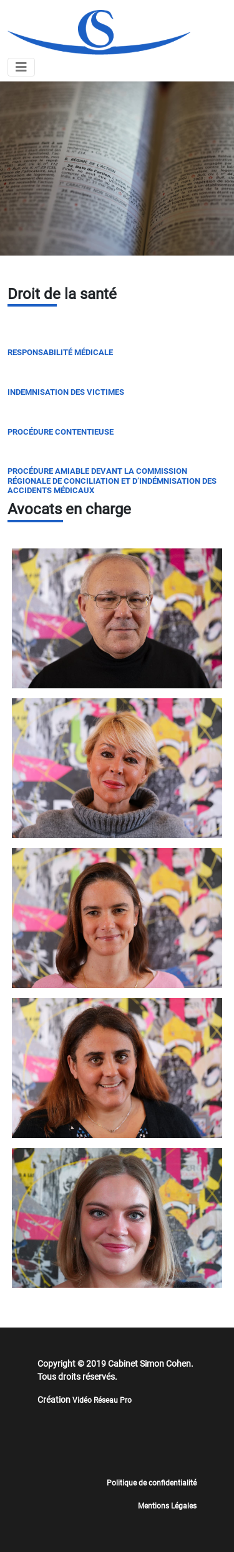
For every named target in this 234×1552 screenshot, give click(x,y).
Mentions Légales (167, 1506)
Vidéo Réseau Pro (102, 1400)
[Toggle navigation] (21, 67)
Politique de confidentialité (152, 1483)
